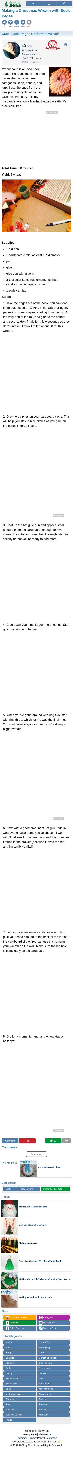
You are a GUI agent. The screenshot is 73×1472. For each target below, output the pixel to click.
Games (42, 1373)
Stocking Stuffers (14, 1414)
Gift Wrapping (12, 1378)
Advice (9, 1342)
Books (9, 1347)
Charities (10, 1358)
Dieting (9, 1373)
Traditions (44, 1414)
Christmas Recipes (48, 1358)
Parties (42, 1399)
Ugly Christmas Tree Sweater (32, 1225)
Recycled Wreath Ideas (49, 1167)
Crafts (9, 1189)
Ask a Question (15, 1328)
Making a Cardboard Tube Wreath (35, 1297)
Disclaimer (21, 1438)
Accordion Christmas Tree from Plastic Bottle (40, 1261)
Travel (9, 1420)
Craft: (30, 34)
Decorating (44, 1368)
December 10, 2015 (52, 1189)
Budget (9, 1352)
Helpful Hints (12, 1383)
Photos (9, 1404)
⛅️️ (59, 1441)
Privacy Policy (36, 1438)
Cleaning (10, 1363)
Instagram (46, 1317)
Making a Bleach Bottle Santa (33, 1206)
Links (8, 1388)
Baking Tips (44, 1342)
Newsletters (47, 1323)
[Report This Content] (66, 1140)
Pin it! (27, 1140)
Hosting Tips (45, 1383)
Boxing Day (44, 1347)
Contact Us (51, 1438)
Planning (43, 1404)
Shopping (43, 1409)
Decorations (27, 1189)
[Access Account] (49, 3)
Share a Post (47, 1328)
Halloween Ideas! (16, 1317)
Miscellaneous (46, 1388)
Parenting (10, 1399)
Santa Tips (11, 1409)
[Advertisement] (36, 139)
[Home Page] (12, 2)
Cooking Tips (45, 1363)
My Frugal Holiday (14, 1394)
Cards (42, 1352)
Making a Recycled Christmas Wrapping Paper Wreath (45, 1279)
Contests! (12, 1323)
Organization (45, 1394)
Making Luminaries (28, 1243)
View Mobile (45, 1434)
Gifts (41, 1378)
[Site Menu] (33, 3)
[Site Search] (64, 3)
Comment (10, 1140)
